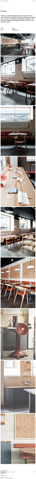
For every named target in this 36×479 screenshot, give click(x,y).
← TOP (34, 471)
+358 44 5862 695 (3, 475)
